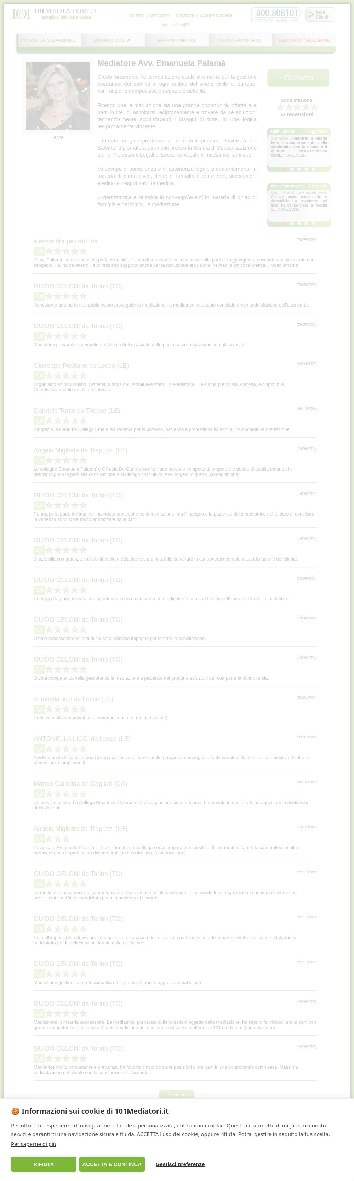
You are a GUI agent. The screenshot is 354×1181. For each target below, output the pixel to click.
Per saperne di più (33, 1143)
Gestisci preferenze (180, 1164)
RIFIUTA (43, 1164)
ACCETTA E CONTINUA (112, 1164)
